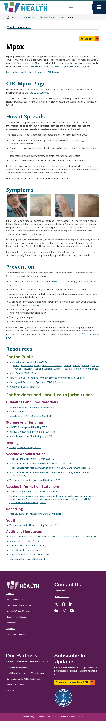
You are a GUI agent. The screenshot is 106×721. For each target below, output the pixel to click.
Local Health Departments (17, 667)
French (67, 365)
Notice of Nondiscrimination (72, 717)
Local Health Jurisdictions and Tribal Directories (25, 673)
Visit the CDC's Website (36, 92)
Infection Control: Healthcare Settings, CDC (31, 545)
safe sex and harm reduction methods (39, 281)
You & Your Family (28, 17)
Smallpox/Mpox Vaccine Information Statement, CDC (35, 491)
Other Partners (12, 691)
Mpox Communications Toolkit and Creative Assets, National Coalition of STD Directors (53, 536)
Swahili (57, 368)
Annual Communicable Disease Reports (29, 554)
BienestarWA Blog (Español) (18, 611)
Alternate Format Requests (47, 717)
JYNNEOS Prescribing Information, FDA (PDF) (32, 431)
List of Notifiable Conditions (23, 549)
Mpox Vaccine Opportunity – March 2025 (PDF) (32, 458)
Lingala (95, 365)
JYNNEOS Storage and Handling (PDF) (28, 427)
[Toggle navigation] (99, 7)
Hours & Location (62, 597)
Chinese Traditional (52, 365)
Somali (38, 368)
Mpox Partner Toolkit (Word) (24, 541)
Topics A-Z (10, 629)
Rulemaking (11, 623)
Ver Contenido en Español (17, 634)
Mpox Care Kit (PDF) (19, 373)
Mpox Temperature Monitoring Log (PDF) (30, 436)
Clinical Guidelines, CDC (21, 411)
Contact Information (63, 591)
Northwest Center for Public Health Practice (24, 679)
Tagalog (67, 368)
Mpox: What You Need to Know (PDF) (28, 362)
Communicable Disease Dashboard (27, 558)
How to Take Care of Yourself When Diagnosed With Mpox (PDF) (42, 377)
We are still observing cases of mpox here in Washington (60, 66)
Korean (85, 365)
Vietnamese (92, 368)
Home (13, 17)
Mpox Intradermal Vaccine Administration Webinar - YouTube (40, 463)
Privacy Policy (28, 717)
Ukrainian (79, 368)
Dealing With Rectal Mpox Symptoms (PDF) (30, 382)
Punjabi (18, 368)
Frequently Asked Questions (20, 72)
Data (39, 72)
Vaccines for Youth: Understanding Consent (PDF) (34, 525)
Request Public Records (16, 617)
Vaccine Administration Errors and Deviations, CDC (34, 480)
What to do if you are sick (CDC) (25, 386)
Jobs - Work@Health (14, 599)
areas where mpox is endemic (24, 304)
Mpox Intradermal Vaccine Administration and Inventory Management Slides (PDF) (50, 467)
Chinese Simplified (30, 365)
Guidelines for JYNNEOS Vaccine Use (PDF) (30, 415)
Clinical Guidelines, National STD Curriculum (31, 406)
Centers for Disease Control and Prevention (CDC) (27, 662)
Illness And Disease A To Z (52, 17)
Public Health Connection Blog (18, 605)
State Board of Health (15, 685)
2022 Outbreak (51, 72)
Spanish (48, 368)
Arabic (16, 365)
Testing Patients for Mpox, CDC (25, 447)
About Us (10, 594)
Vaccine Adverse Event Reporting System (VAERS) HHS (36, 513)
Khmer (76, 365)
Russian (28, 368)
